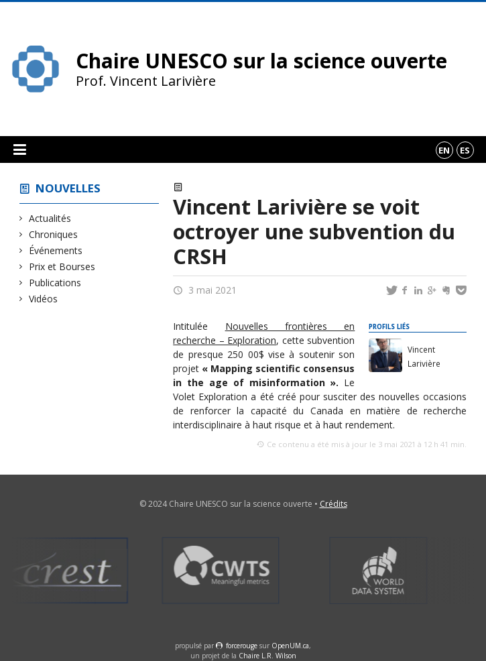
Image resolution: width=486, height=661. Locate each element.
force (241, 645)
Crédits (333, 503)
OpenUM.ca (290, 645)
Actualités (50, 218)
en (444, 150)
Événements (55, 250)
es (465, 150)
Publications (55, 282)
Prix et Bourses (62, 266)
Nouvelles (68, 188)
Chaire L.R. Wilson (267, 655)
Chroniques (53, 234)
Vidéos (43, 298)
